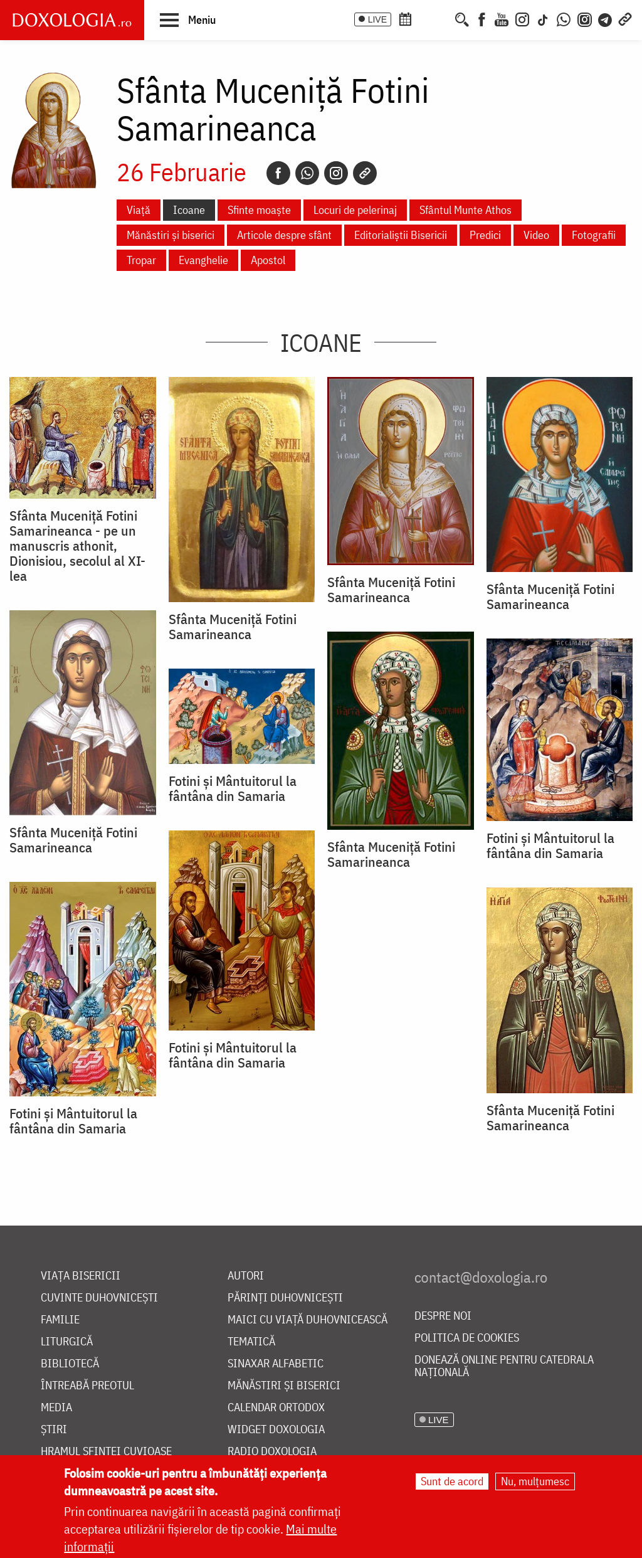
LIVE (377, 19)
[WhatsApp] (563, 18)
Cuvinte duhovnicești (99, 1298)
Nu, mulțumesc (535, 1481)
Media (56, 1407)
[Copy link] (365, 173)
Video (536, 235)
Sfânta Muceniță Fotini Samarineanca (391, 590)
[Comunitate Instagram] (585, 18)
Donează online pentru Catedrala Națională (504, 1366)
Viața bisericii (80, 1276)
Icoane (189, 210)
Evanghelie (203, 260)
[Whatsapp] (307, 173)
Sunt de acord (452, 1481)
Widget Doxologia (276, 1429)
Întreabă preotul (87, 1385)
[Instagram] (522, 18)
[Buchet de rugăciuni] (444, 18)
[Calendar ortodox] (405, 18)
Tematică (251, 1342)
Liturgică (67, 1342)
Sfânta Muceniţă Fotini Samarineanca (233, 627)
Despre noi (442, 1316)
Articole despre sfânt (284, 235)
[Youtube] (501, 18)
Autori (246, 1276)
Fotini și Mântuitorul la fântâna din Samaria (550, 845)
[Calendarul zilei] (425, 18)
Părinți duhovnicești (285, 1298)
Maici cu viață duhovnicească (307, 1320)
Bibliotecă (70, 1363)
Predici (485, 235)
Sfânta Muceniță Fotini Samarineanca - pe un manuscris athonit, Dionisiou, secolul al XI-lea (77, 545)
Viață (138, 210)
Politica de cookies (466, 1338)
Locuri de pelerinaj (355, 210)
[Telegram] (605, 18)
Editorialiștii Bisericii (400, 235)
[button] (188, 19)
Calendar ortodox (276, 1407)
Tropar (141, 260)
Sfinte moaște (259, 210)
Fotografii (594, 235)
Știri (54, 1429)
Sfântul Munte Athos (465, 210)
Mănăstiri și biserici (170, 235)
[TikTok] (543, 18)
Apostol (268, 260)
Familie (60, 1320)
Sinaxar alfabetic (276, 1363)
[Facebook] (482, 18)
